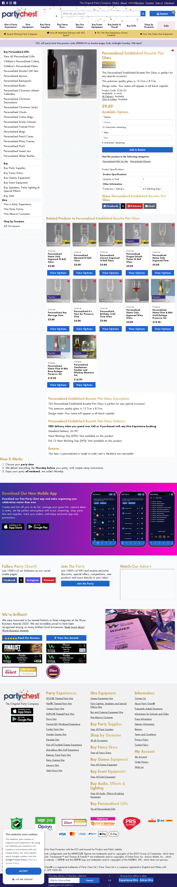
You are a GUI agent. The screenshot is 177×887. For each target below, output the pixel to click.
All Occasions (12, 226)
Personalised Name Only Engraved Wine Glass (134, 313)
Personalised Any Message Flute (57, 314)
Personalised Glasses (140, 161)
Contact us (52, 885)
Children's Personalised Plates (21, 66)
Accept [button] (23, 871)
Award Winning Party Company (20, 34)
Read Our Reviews (22, 638)
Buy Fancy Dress (62, 25)
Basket (166, 13)
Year (106, 132)
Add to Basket (137, 149)
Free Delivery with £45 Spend (66, 34)
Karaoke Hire (52, 739)
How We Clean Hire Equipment (156, 34)
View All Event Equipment (103, 777)
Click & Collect (109, 99)
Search (89, 880)
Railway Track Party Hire (58, 755)
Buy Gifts (131, 25)
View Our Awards (66, 638)
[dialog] (23, 856)
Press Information (143, 719)
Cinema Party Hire (55, 708)
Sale (166, 25)
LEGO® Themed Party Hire (59, 698)
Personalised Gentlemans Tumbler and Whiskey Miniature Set (84, 370)
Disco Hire (51, 719)
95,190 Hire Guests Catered (111, 34)
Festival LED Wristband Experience (63, 724)
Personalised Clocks (15, 112)
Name (107, 117)
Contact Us (140, 698)
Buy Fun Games (80, 25)
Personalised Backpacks (17, 80)
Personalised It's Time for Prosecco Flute (84, 314)
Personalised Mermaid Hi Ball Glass (82, 258)
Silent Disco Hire (54, 770)
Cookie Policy (141, 744)
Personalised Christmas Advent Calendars (21, 92)
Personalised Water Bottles (19, 156)
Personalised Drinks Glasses (20, 122)
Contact (149, 2)
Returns (138, 729)
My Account (141, 756)
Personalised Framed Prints (19, 126)
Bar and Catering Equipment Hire (107, 712)
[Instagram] (10, 3)
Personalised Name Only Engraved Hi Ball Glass (57, 257)
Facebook (111, 206)
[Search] (142, 13)
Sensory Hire (52, 765)
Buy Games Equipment (17, 177)
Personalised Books (15, 85)
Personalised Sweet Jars (17, 151)
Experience (128, 880)
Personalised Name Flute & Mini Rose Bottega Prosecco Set (58, 369)
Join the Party (85, 583)
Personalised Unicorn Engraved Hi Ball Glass (109, 258)
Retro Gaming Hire (55, 760)
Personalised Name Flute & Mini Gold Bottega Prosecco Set (163, 313)
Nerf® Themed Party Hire (59, 703)
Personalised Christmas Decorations (17, 100)
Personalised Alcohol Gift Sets (21, 71)
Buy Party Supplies (45, 25)
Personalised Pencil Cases (18, 136)
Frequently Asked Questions (149, 708)
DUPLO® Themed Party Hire (60, 714)
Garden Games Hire (56, 734)
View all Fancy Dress (101, 752)
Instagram (33, 580)
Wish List (139, 767)
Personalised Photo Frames (19, 141)
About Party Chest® (145, 703)
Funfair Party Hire (54, 729)
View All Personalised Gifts (19, 56)
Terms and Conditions (145, 734)
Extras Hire (146, 880)
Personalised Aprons (15, 76)
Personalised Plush (14, 146)
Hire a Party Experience (10, 25)
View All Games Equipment (104, 764)
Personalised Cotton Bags (18, 117)
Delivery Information (144, 724)
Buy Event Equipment (97, 25)
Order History (142, 762)
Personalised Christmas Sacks (21, 107)
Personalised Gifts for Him (115, 161)
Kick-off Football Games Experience (64, 744)
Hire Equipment (28, 25)
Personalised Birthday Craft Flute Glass (107, 314)
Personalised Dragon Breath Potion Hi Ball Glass (134, 257)
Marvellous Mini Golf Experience (62, 750)
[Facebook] (3, 3)
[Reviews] (136, 2)
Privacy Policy (142, 739)
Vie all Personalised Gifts (103, 809)
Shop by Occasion (149, 25)
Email (150, 206)
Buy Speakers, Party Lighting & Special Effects (22, 189)
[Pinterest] (15, 3)
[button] (23, 879)
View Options (58, 272)
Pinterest (134, 206)
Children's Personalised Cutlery (21, 61)
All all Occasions (99, 740)
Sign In (159, 2)
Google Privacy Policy (16, 859)
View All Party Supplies (102, 729)
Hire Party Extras (13, 209)
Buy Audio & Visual (114, 25)
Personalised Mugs (14, 131)
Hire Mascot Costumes (17, 214)
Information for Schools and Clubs (152, 714)
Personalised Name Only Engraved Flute (161, 258)
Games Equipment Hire (102, 698)
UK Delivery (108, 96)
